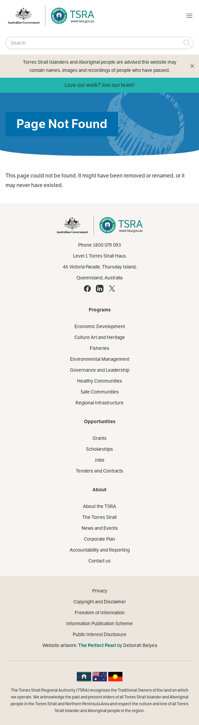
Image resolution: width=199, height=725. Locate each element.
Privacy (99, 591)
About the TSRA (99, 506)
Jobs (99, 460)
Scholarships (99, 449)
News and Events (100, 528)
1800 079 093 (107, 245)
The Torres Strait (99, 517)
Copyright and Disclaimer (99, 602)
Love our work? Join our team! (99, 85)
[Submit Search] (187, 43)
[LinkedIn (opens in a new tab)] (100, 288)
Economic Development (99, 326)
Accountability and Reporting (100, 550)
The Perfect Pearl (97, 645)
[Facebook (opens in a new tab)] (87, 288)
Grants (99, 438)
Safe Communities (100, 392)
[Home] (70, 15)
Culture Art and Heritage (99, 337)
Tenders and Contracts (99, 471)
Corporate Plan (99, 539)
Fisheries (99, 348)
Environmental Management (99, 359)
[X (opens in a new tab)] (112, 288)
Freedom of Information (100, 613)
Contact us (99, 561)
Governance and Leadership (99, 370)
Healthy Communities (99, 381)
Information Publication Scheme (99, 623)
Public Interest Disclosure (99, 634)
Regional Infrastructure (99, 403)
